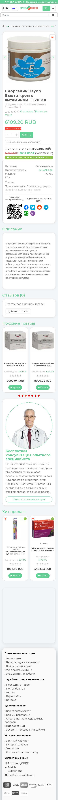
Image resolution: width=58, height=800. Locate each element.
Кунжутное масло (29, 189)
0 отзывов (26, 111)
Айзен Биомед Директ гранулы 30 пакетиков (43, 549)
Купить (26, 134)
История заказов (17, 744)
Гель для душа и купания (22, 662)
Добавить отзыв (18, 311)
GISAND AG (46, 170)
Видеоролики (15, 725)
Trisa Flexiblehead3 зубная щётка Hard (15, 553)
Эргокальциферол (39, 186)
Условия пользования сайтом (25, 729)
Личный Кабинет (17, 740)
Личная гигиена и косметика (30, 26)
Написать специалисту (29, 499)
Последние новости (19, 684)
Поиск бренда (15, 688)
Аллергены (13, 658)
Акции (10, 692)
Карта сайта (13, 696)
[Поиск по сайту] (53, 15)
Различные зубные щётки (16, 548)
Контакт (11, 700)
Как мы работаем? (18, 714)
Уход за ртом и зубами (20, 673)
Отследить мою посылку (22, 752)
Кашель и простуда (18, 666)
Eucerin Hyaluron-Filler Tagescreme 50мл (43, 364)
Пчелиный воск (15, 186)
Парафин (11, 189)
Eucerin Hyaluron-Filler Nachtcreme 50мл (15, 364)
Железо (43, 544)
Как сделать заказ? (18, 711)
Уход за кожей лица (19, 670)
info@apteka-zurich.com (21, 775)
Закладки (12, 748)
